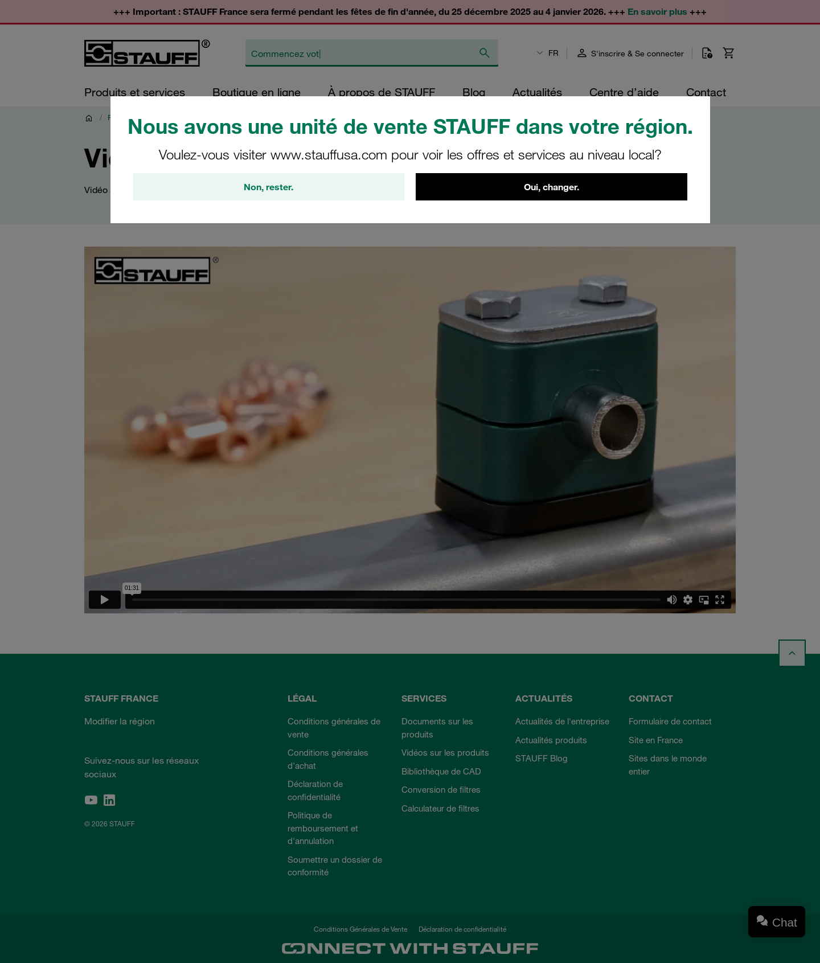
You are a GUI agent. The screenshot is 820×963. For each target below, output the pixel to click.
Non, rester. (268, 186)
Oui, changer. (551, 186)
